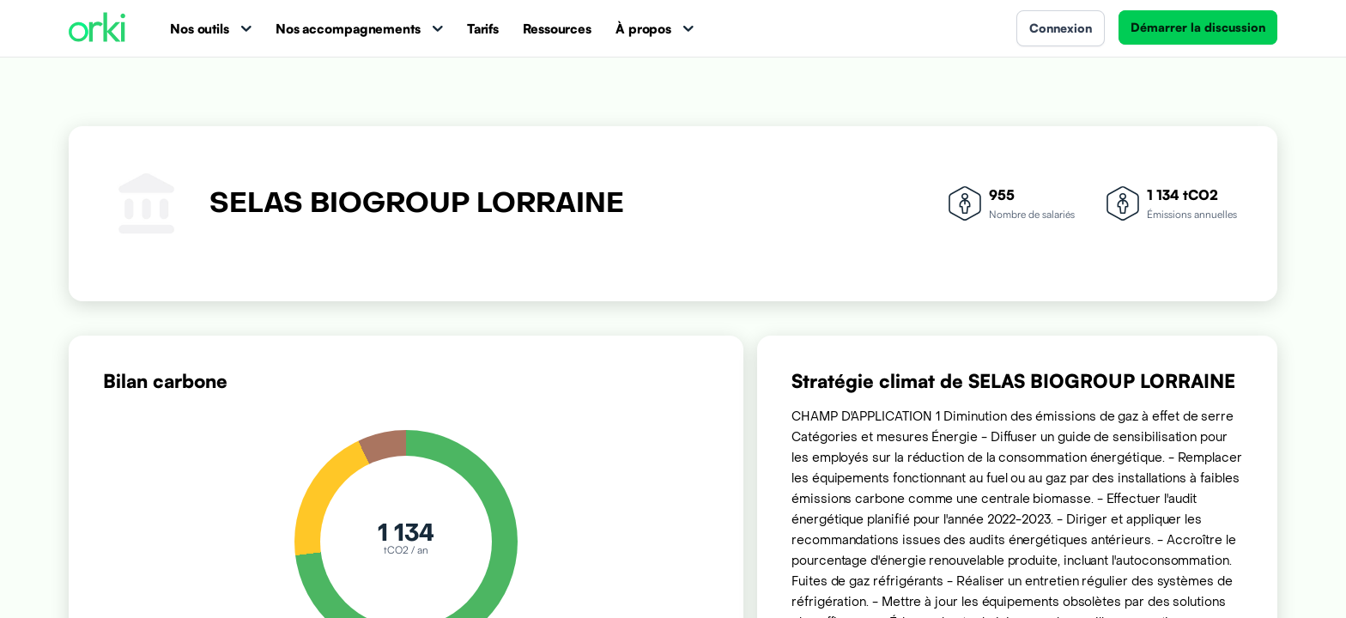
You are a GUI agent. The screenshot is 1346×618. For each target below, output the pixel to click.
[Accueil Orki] (97, 28)
